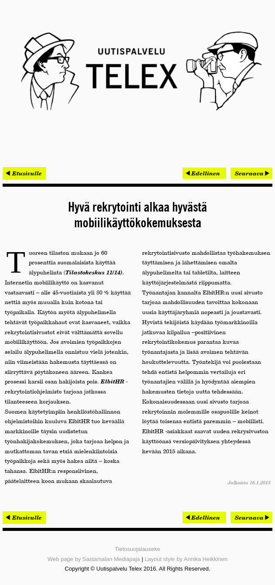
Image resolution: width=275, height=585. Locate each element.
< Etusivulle (24, 173)
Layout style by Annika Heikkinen (186, 559)
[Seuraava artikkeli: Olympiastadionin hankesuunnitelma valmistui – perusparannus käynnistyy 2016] (251, 173)
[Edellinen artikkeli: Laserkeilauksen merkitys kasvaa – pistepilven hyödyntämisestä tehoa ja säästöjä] (204, 173)
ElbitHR (112, 381)
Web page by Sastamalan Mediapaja (94, 559)
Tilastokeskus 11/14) (93, 272)
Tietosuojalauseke (137, 549)
